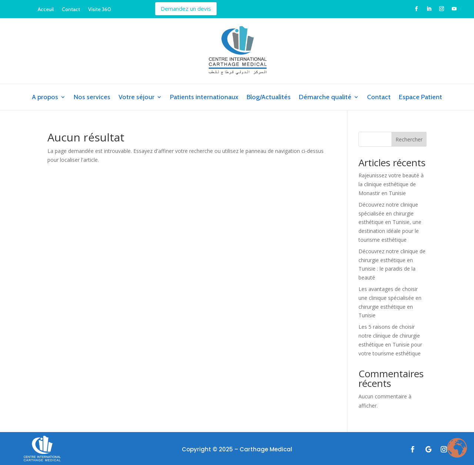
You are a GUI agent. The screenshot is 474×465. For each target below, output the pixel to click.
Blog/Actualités (269, 97)
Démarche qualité (325, 97)
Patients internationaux (204, 97)
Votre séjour (136, 97)
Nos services (92, 97)
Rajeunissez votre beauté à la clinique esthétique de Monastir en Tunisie (391, 184)
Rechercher (409, 139)
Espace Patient (420, 97)
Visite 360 (99, 10)
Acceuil (46, 10)
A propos (45, 97)
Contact (71, 10)
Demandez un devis (186, 8)
